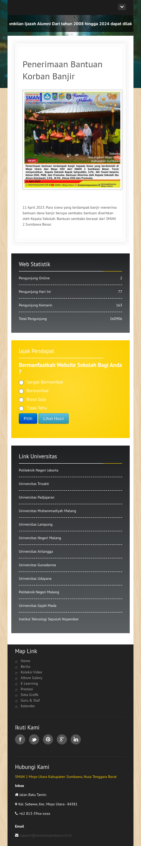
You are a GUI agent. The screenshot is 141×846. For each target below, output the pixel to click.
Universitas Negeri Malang (40, 537)
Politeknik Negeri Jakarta (38, 470)
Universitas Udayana (35, 578)
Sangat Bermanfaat (41, 382)
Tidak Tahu (33, 408)
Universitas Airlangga (36, 551)
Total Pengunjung (70, 318)
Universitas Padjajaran (37, 497)
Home (25, 660)
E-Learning (29, 683)
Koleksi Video (31, 672)
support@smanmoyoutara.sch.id (44, 835)
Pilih (28, 418)
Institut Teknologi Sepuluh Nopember (49, 619)
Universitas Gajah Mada (37, 605)
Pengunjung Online (70, 278)
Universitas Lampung (36, 524)
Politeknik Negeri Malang (39, 592)
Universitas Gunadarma (37, 564)
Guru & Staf (30, 700)
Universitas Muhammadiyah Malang (47, 510)
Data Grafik (29, 694)
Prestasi (27, 689)
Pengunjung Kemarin (70, 305)
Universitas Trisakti (34, 483)
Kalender (28, 705)
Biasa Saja (32, 399)
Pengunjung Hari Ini (70, 291)
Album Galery (31, 677)
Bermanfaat (34, 391)
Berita (25, 666)
